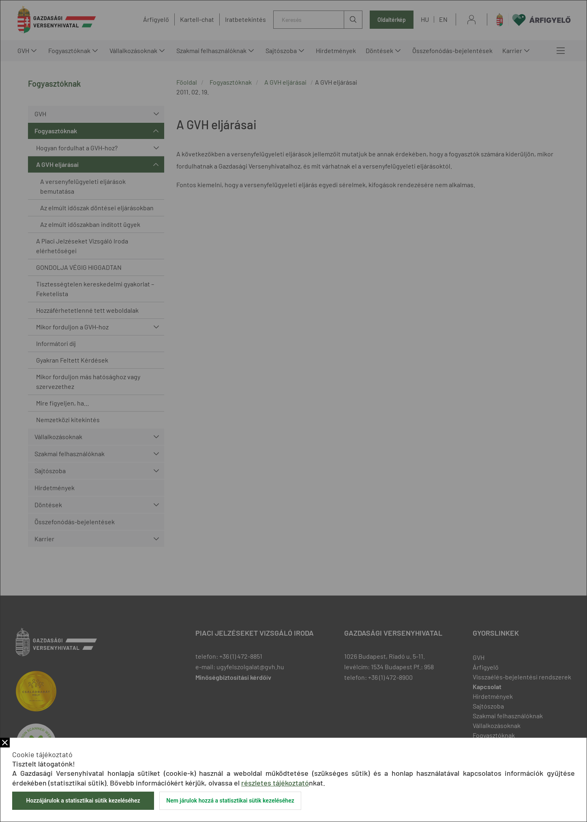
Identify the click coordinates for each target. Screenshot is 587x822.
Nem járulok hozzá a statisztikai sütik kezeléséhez (230, 800)
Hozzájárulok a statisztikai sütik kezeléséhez (83, 800)
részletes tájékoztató (275, 782)
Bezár (5, 742)
